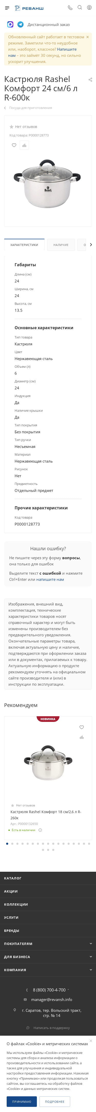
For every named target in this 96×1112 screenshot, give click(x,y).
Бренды (11, 930)
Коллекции (16, 904)
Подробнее (54, 1102)
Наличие (61, 245)
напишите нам (50, 579)
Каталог (13, 878)
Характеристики (24, 245)
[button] (7, 844)
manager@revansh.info (51, 999)
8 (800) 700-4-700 (49, 990)
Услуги (11, 917)
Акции (11, 891)
